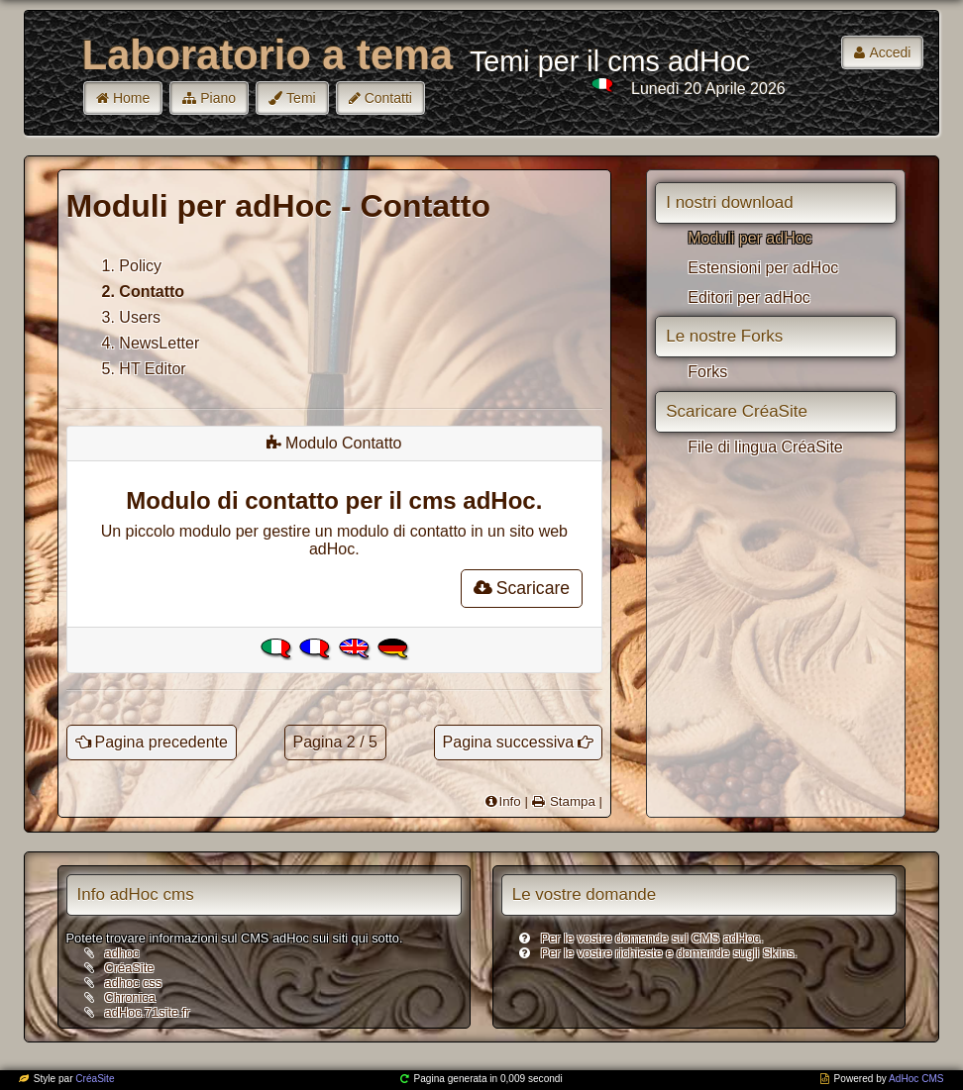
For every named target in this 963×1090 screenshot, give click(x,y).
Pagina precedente (161, 742)
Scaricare (522, 588)
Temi (301, 98)
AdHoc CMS (916, 1078)
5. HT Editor (144, 368)
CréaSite (130, 967)
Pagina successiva (509, 742)
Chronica (130, 997)
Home (131, 98)
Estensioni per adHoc (763, 267)
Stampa (570, 801)
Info (509, 801)
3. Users (131, 317)
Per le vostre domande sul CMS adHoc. (652, 938)
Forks (707, 371)
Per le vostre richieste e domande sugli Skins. (669, 952)
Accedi (889, 52)
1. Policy (131, 265)
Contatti (388, 98)
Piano (218, 98)
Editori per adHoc (749, 297)
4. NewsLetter (151, 343)
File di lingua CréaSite (765, 447)
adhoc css (133, 982)
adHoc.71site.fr (147, 1012)
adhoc (122, 952)
